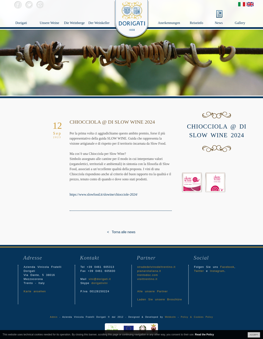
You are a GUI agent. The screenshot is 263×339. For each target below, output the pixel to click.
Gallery (245, 16)
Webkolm (170, 317)
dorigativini (99, 283)
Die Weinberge (74, 24)
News (219, 23)
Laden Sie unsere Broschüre (159, 299)
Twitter (29, 5)
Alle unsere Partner (152, 291)
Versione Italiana (241, 4)
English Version (250, 4)
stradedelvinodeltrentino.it (156, 266)
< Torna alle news (110, 232)
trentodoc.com (147, 275)
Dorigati (24, 24)
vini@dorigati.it (100, 279)
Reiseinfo (201, 16)
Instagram (40, 5)
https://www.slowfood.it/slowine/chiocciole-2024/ (104, 194)
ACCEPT (254, 334)
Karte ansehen (35, 291)
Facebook (18, 5)
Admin (54, 317)
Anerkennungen (173, 16)
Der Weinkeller (98, 24)
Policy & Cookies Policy (197, 317)
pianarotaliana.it (149, 271)
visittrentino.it (147, 279)
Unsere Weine (49, 24)
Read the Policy (204, 334)
